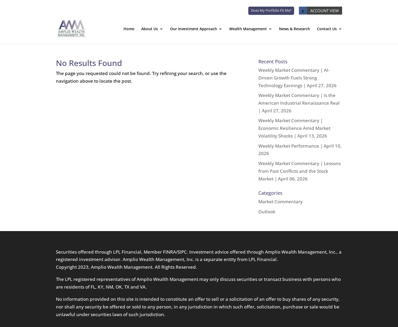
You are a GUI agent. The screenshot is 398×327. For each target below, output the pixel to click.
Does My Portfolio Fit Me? (271, 10)
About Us (149, 29)
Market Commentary (280, 201)
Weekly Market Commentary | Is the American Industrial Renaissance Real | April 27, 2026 (299, 103)
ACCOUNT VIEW (319, 11)
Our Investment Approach (193, 29)
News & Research (294, 29)
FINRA (169, 252)
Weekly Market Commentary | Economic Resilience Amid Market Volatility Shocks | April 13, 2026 (294, 128)
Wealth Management (248, 29)
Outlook (266, 212)
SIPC (182, 252)
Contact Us (327, 29)
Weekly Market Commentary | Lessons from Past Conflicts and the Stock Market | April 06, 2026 (299, 171)
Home (128, 29)
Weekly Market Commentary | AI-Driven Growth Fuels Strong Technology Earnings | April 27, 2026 (297, 78)
